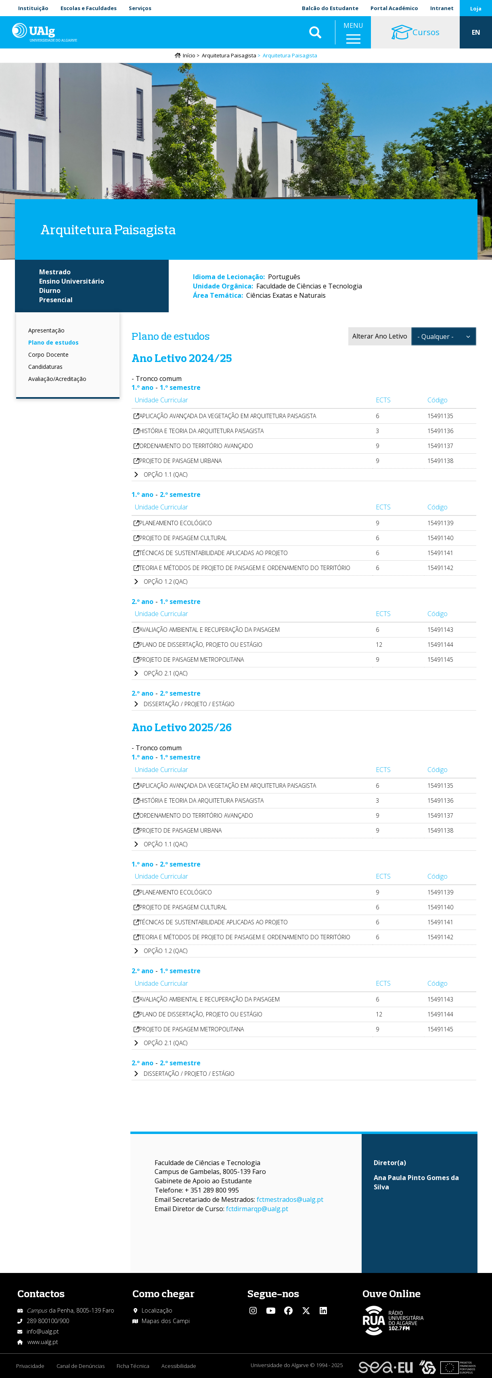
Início (189, 55)
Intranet (442, 8)
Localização (157, 1310)
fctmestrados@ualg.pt (290, 1199)
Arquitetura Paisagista (229, 55)
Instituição (33, 8)
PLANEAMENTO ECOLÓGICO (175, 523)
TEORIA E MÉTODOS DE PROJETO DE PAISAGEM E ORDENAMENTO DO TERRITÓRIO (244, 568)
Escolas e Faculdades (89, 8)
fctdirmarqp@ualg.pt (257, 1208)
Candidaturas (45, 366)
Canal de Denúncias (81, 1366)
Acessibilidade (178, 1366)
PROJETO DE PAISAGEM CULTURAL (183, 538)
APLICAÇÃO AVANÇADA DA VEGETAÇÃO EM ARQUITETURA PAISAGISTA (227, 416)
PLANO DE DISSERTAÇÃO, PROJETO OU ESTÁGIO (200, 644)
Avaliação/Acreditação (57, 379)
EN (476, 32)
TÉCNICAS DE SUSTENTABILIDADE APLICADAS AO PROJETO (213, 553)
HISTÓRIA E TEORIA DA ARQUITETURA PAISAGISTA (201, 431)
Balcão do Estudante (330, 8)
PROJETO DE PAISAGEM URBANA (180, 461)
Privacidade (30, 1366)
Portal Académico (394, 8)
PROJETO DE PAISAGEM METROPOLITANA (191, 659)
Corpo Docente (48, 354)
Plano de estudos (53, 342)
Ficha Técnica (133, 1366)
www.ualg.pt (42, 1342)
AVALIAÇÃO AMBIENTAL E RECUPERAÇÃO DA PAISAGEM (209, 629)
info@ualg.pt (43, 1331)
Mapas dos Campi (166, 1321)
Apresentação (46, 330)
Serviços (140, 8)
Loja (476, 8)
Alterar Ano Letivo (379, 336)
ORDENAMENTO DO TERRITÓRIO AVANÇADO (196, 446)
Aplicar (315, 32)
